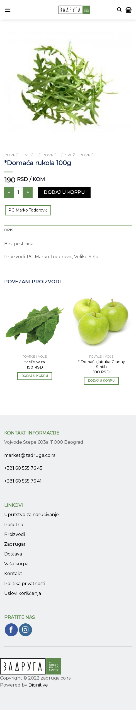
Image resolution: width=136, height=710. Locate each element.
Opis (8, 230)
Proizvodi (14, 534)
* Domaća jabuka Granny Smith (101, 364)
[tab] (68, 230)
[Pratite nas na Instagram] (25, 630)
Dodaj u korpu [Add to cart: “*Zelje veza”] (34, 376)
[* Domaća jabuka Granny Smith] (101, 321)
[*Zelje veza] (34, 321)
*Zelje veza (35, 362)
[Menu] (7, 9)
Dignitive (38, 685)
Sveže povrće (80, 155)
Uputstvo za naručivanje (31, 514)
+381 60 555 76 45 (23, 468)
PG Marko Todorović (28, 210)
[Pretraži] (119, 9)
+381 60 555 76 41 (23, 481)
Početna (13, 524)
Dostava (13, 554)
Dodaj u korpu (64, 192)
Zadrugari (15, 544)
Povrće (50, 155)
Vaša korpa (16, 563)
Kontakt (13, 573)
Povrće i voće (20, 155)
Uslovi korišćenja (22, 593)
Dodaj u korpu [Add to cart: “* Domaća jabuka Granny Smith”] (101, 381)
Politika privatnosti (24, 583)
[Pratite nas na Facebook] (11, 630)
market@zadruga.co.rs (29, 455)
